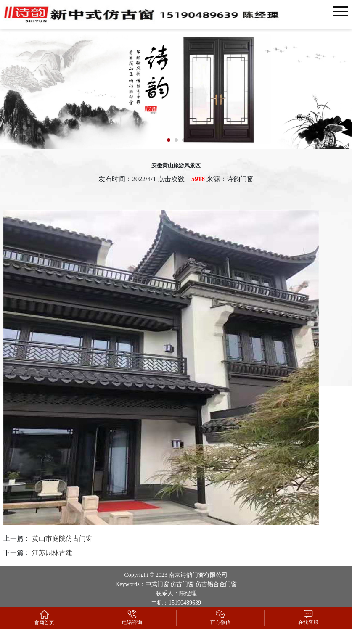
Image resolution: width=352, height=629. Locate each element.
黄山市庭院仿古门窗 (62, 538)
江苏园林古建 (52, 552)
